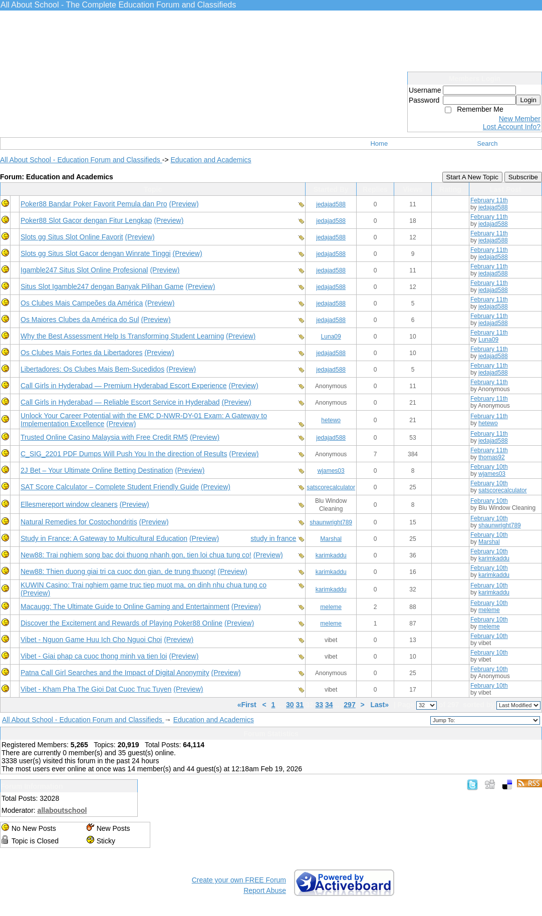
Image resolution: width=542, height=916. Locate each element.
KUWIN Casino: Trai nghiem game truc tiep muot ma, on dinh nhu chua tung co (143, 585)
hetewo (331, 420)
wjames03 (331, 470)
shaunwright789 (331, 522)
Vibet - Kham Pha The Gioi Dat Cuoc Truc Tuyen (96, 689)
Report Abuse (264, 890)
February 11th (489, 200)
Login (528, 100)
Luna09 (331, 336)
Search (487, 143)
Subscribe (523, 177)
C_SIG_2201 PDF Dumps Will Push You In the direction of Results (124, 454)
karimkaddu (331, 555)
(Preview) (184, 204)
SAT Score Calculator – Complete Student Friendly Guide (110, 487)
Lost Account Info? (511, 127)
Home (379, 143)
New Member (519, 119)
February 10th (489, 466)
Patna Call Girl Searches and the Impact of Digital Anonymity (115, 673)
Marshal (331, 538)
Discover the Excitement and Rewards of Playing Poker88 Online (121, 623)
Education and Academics (210, 160)
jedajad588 (331, 204)
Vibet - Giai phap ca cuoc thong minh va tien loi (94, 656)
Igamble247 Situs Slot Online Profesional (84, 270)
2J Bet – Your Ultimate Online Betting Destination (97, 470)
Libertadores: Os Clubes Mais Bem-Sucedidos (92, 369)
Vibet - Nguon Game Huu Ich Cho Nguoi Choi (91, 640)
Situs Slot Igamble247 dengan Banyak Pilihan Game (102, 286)
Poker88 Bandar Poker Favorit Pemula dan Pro (94, 204)
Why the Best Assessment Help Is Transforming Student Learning (122, 336)
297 (349, 705)
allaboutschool (62, 810)
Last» (380, 705)
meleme (331, 606)
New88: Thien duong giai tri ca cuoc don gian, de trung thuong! (118, 571)
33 (319, 705)
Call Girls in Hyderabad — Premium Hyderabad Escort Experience (124, 386)
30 (290, 705)
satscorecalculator (331, 487)
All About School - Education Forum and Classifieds (81, 160)
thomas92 (491, 457)
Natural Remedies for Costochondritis (79, 522)
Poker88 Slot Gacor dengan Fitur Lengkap (86, 220)
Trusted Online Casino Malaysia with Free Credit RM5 (104, 437)
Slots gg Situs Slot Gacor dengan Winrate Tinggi (96, 253)
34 (329, 705)
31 (300, 705)
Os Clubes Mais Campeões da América (82, 303)
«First (247, 705)
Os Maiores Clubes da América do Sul (80, 320)
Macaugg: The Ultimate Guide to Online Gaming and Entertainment (125, 606)
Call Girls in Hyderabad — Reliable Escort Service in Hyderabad (120, 402)
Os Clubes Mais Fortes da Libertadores (82, 353)
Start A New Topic (472, 177)
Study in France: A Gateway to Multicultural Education (104, 538)
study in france (273, 538)
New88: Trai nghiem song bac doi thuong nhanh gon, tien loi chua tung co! (136, 555)
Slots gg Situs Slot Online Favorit (72, 237)
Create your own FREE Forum (239, 880)
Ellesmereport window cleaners (69, 504)
